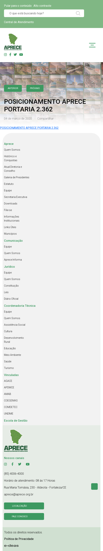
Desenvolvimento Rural (14, 339)
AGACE (8, 380)
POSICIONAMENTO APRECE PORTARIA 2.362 (29, 128)
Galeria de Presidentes (16, 177)
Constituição (11, 285)
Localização (19, 506)
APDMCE (9, 387)
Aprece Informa (13, 259)
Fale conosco (20, 516)
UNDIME (8, 413)
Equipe (8, 190)
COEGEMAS (11, 400)
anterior (13, 88)
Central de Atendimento (19, 22)
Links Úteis (10, 227)
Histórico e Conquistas (10, 158)
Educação (10, 348)
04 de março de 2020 (18, 118)
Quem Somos (12, 149)
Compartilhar (45, 118)
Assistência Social (14, 324)
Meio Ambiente (12, 354)
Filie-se (8, 210)
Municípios (10, 233)
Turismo (9, 368)
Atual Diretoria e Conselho (13, 168)
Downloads (10, 203)
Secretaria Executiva (15, 197)
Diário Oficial (11, 298)
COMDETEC (10, 407)
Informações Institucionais (11, 218)
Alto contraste (42, 5)
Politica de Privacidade (19, 539)
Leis (6, 292)
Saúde (7, 361)
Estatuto (9, 183)
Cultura (8, 331)
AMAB (7, 394)
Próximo (35, 88)
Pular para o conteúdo (18, 5)
